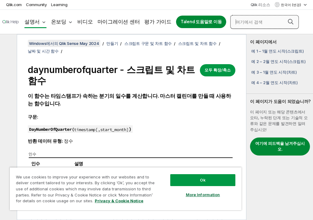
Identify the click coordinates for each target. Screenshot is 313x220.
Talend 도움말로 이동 (201, 21)
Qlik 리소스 (260, 4)
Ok (202, 180)
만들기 (112, 43)
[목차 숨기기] (7, 43)
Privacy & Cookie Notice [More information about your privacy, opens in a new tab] (119, 200)
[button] (290, 22)
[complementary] (279, 127)
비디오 (85, 22)
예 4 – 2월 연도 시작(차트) (274, 82)
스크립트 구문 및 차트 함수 (148, 43)
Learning (59, 4)
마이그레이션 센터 (119, 22)
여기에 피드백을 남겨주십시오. (280, 146)
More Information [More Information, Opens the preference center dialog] (203, 194)
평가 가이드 (157, 22)
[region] (125, 188)
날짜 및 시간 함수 (43, 51)
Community (36, 4)
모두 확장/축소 (217, 70)
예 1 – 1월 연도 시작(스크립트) (277, 51)
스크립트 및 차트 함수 (197, 43)
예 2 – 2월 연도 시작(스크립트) (278, 61)
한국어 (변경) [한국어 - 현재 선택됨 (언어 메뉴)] (291, 5)
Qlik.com (14, 4)
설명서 (32, 22)
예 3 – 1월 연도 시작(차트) (274, 72)
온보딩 (58, 22)
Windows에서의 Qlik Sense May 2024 (64, 43)
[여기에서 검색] (264, 22)
